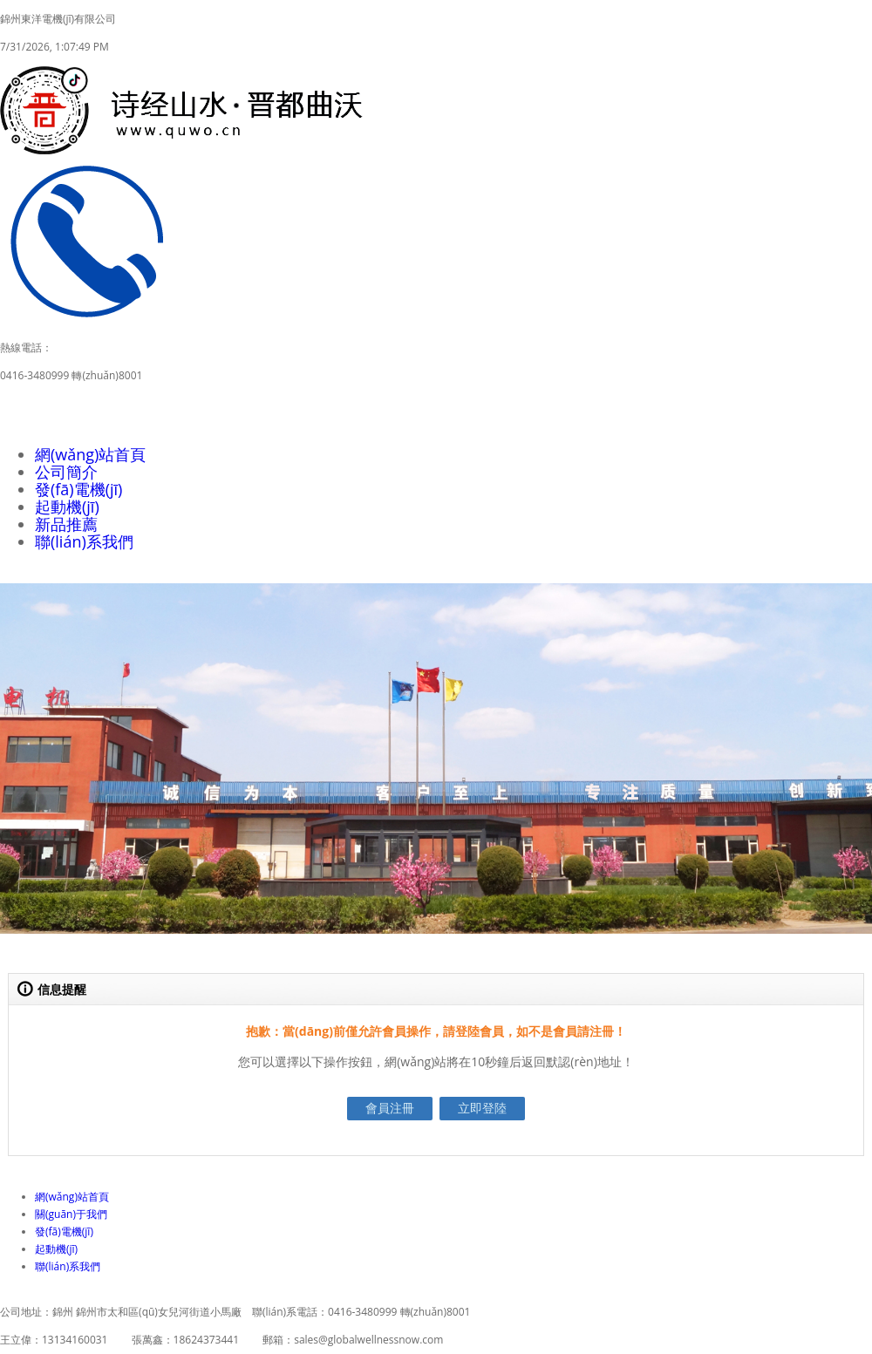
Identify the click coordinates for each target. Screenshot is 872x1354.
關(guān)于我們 (71, 1214)
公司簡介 (66, 471)
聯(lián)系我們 (84, 541)
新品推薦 (66, 524)
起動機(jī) (67, 506)
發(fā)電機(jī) (78, 489)
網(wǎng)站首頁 (90, 454)
